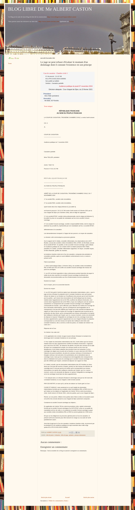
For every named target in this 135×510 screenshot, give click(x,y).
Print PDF (14, 58)
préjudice (71, 435)
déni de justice (50, 435)
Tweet (10, 63)
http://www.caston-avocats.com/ (49, 21)
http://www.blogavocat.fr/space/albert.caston (62, 17)
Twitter (71, 21)
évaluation (57, 435)
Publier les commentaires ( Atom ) (58, 501)
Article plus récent (46, 497)
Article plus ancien (88, 497)
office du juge (64, 435)
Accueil (67, 497)
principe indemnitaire (80, 435)
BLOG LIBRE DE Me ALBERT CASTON (50, 9)
